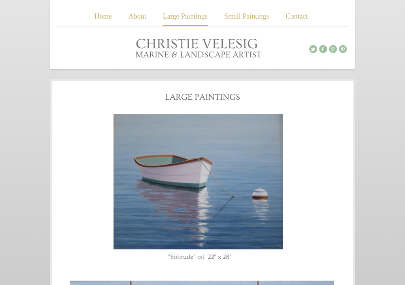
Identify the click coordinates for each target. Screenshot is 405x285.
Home (103, 16)
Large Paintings (185, 16)
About (137, 16)
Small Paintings (246, 16)
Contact (297, 16)
